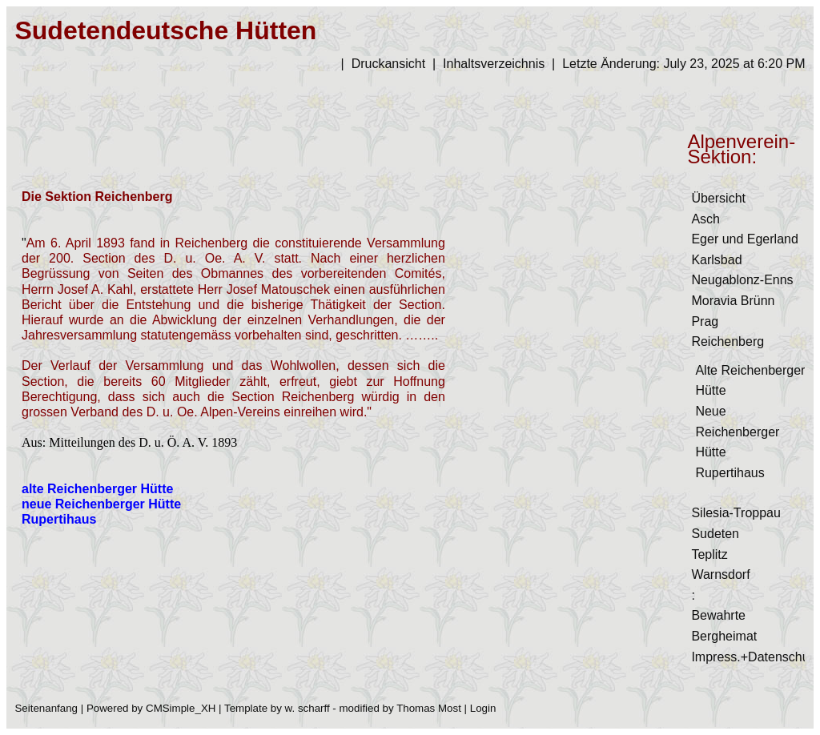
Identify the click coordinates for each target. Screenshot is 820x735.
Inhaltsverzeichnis (494, 63)
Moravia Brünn (732, 300)
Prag (704, 321)
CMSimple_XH (180, 708)
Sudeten (715, 533)
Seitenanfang (46, 708)
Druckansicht (388, 63)
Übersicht (718, 198)
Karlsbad (716, 260)
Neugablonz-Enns (742, 280)
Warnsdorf (720, 574)
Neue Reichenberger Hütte (737, 431)
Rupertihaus (729, 473)
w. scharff (307, 708)
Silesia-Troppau (735, 513)
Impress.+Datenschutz (755, 657)
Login (483, 708)
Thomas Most (428, 708)
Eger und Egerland (744, 239)
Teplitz (709, 554)
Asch (705, 219)
